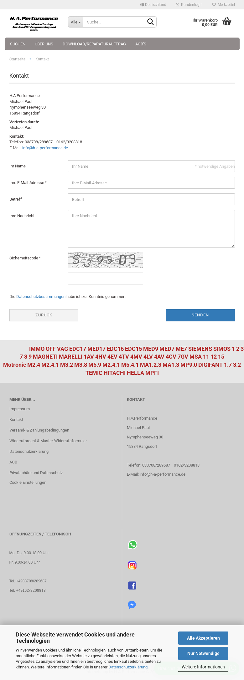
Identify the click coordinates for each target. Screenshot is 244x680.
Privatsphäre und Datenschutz (36, 472)
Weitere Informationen (203, 666)
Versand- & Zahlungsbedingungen (39, 430)
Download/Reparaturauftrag (94, 44)
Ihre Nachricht (21, 215)
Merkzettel (223, 5)
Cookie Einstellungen (27, 482)
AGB (13, 462)
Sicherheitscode (24, 258)
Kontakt (16, 419)
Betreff (15, 199)
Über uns (44, 44)
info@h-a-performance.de (45, 148)
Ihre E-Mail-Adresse (27, 182)
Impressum (19, 408)
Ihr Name (17, 166)
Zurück (43, 315)
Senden (200, 315)
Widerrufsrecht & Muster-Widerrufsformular (48, 440)
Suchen (17, 44)
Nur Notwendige (203, 653)
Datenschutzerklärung (128, 667)
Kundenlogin (189, 5)
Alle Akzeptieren (203, 638)
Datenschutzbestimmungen (40, 296)
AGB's (140, 44)
